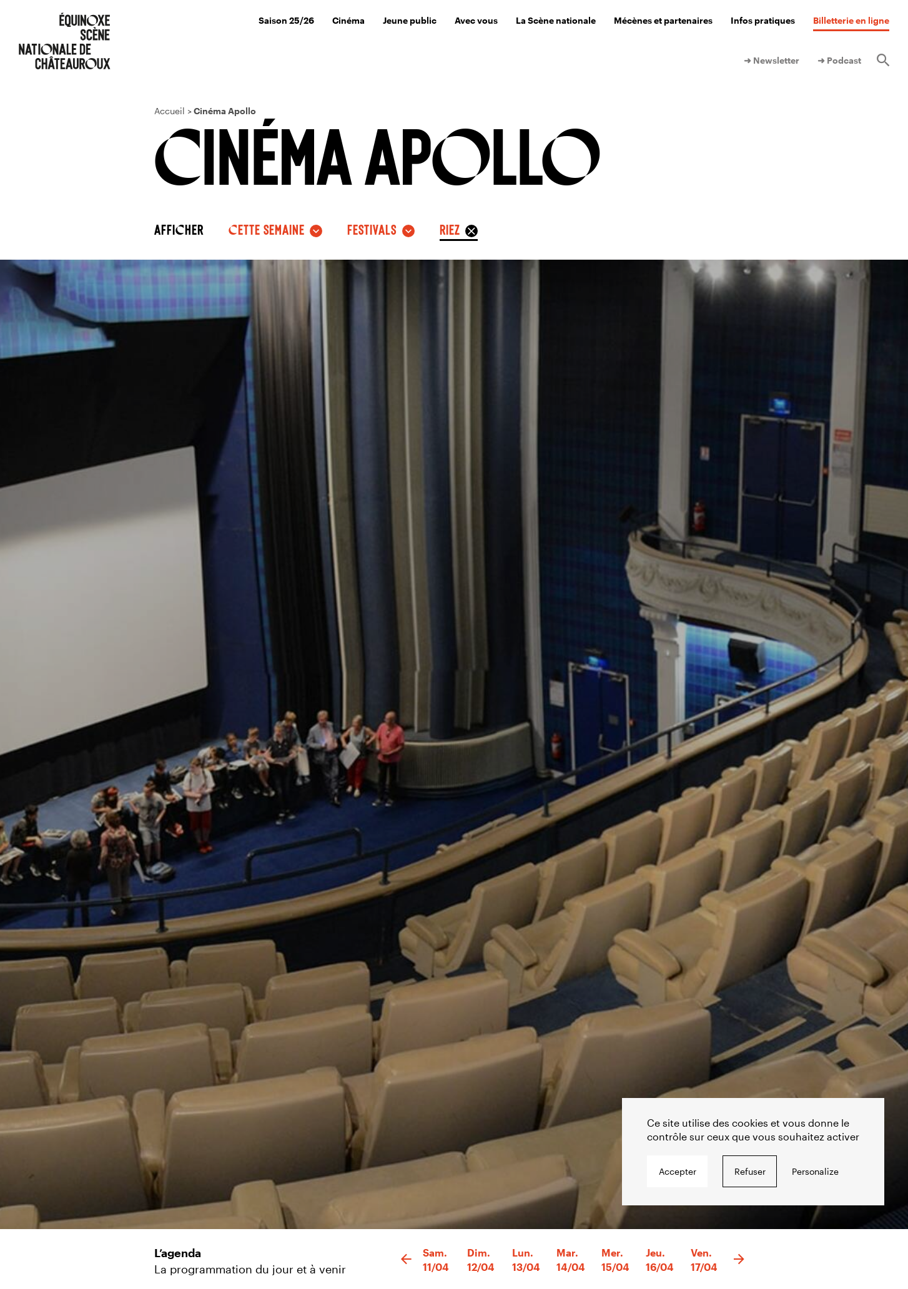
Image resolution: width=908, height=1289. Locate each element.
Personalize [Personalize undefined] (815, 1171)
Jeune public (410, 20)
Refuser (750, 1171)
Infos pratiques (763, 20)
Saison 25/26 (286, 20)
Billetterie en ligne (851, 20)
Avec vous (476, 20)
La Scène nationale (556, 20)
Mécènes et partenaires (663, 20)
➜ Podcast (839, 60)
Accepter (677, 1171)
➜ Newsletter (771, 60)
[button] (406, 1259)
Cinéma (348, 20)
